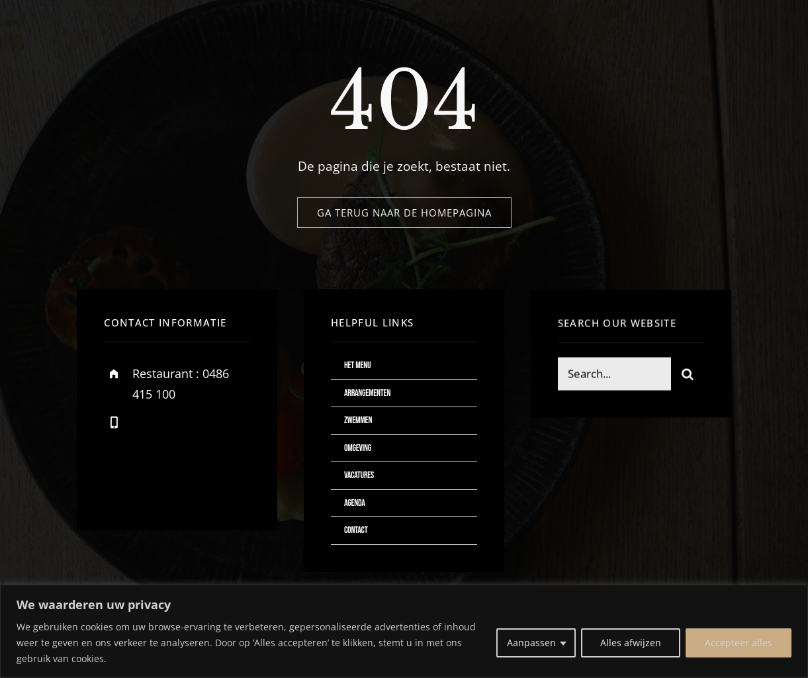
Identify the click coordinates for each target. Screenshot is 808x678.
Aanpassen (531, 642)
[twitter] (155, 484)
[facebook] (119, 484)
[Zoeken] (687, 376)
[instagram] (191, 484)
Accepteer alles (738, 642)
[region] (404, 631)
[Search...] (614, 376)
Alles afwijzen (630, 642)
